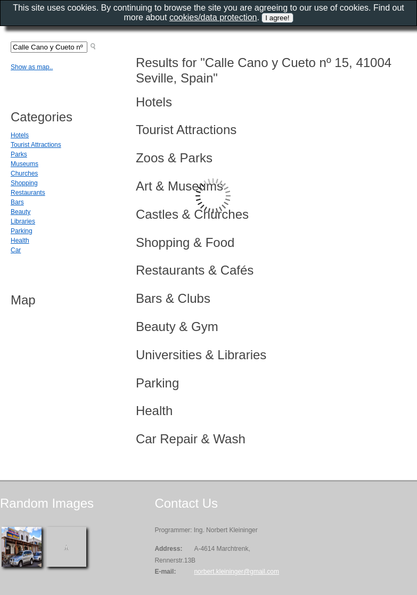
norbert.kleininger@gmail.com (236, 571)
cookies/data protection (213, 17)
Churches (24, 173)
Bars (17, 202)
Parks (19, 154)
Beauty (20, 212)
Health (20, 240)
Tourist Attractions (36, 144)
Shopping (24, 183)
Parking (21, 231)
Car (16, 250)
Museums (24, 164)
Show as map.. (32, 67)
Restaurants (28, 192)
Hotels (20, 135)
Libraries (23, 221)
